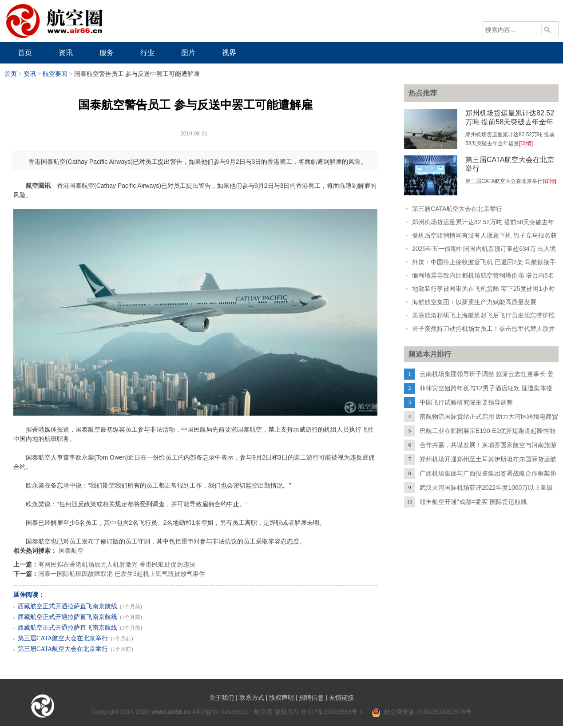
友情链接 (341, 697)
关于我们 (221, 697)
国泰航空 (71, 550)
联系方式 (251, 697)
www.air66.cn (171, 711)
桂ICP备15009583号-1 (332, 711)
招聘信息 (311, 697)
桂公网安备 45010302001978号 (422, 711)
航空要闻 (55, 74)
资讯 (30, 74)
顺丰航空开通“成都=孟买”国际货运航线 (473, 501)
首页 (10, 74)
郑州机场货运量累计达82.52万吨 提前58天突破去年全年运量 (509, 122)
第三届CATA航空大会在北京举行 (63, 638)
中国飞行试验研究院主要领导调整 (466, 402)
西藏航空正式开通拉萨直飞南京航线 (67, 606)
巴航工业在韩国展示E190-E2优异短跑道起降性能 (487, 430)
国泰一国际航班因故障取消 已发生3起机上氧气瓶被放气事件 (121, 573)
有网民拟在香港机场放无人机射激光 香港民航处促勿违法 (116, 564)
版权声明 (281, 697)
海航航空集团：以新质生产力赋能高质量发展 (474, 301)
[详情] (526, 143)
